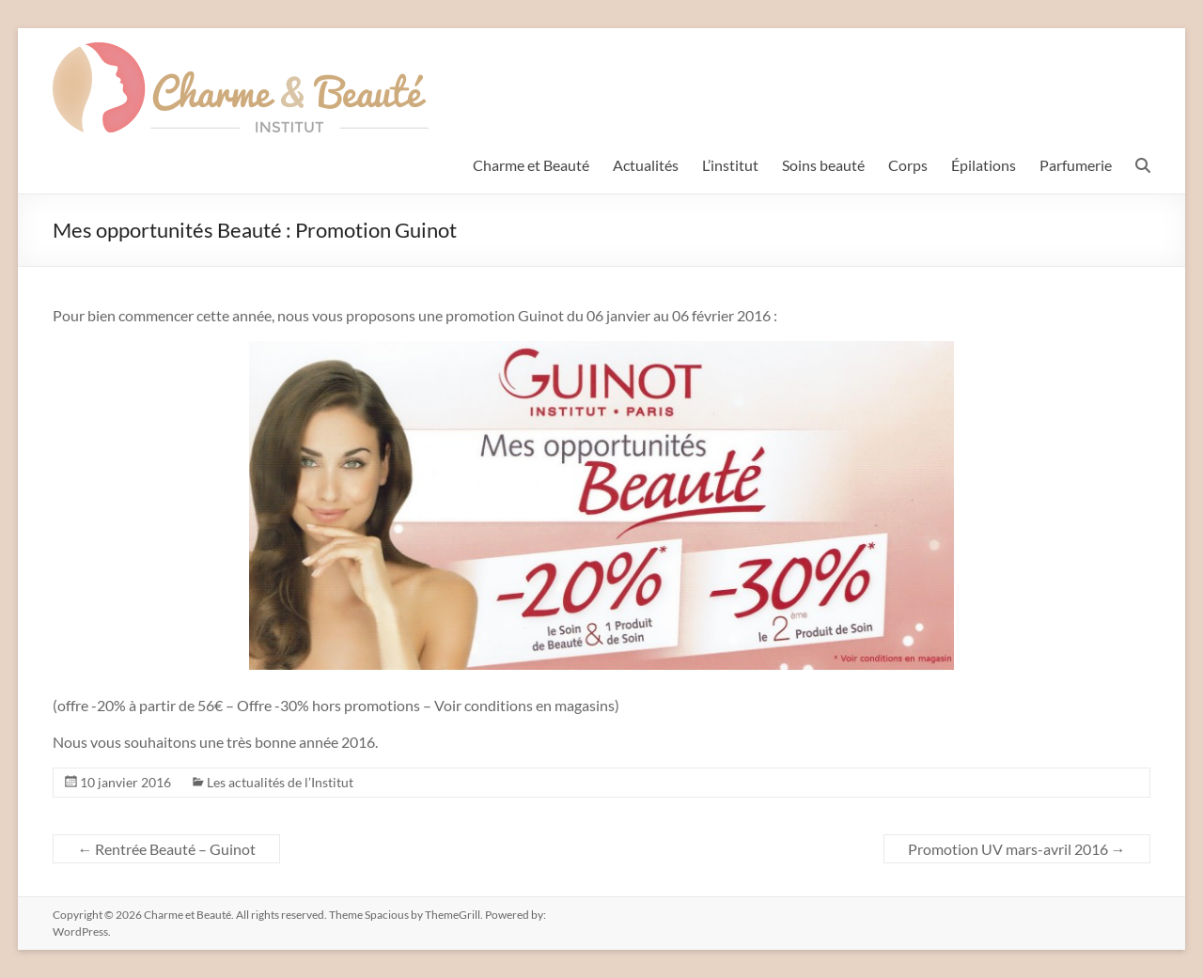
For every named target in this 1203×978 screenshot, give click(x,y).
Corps (908, 165)
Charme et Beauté (531, 165)
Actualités (646, 165)
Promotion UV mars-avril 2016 (1017, 849)
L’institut (730, 165)
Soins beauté (823, 165)
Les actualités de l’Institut (280, 782)
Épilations (983, 165)
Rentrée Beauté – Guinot (166, 849)
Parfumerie (1075, 165)
